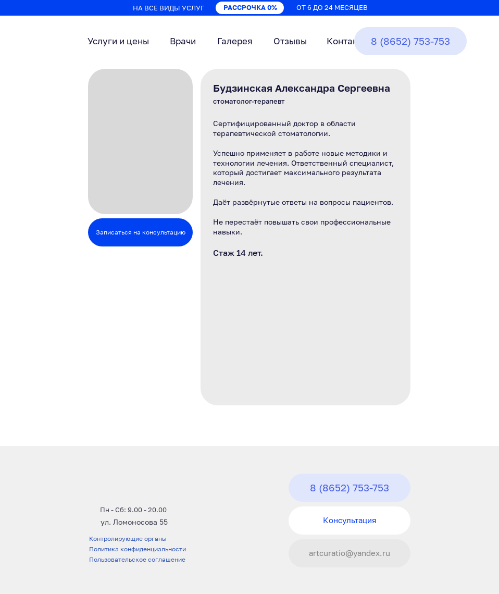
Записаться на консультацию (140, 232)
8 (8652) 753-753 (410, 41)
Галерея (235, 40)
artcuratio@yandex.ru (349, 553)
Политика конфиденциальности (137, 549)
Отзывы (290, 40)
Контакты (347, 40)
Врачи (183, 40)
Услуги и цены (118, 40)
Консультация (350, 520)
